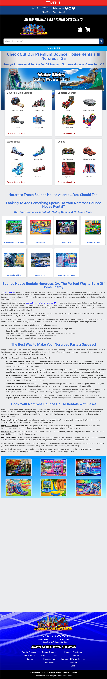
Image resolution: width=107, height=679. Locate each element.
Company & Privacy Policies (73, 659)
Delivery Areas (73, 656)
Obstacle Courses (49, 656)
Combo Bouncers (29, 652)
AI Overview (49, 663)
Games (29, 659)
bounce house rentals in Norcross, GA (41, 303)
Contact (62, 12)
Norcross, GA (10, 292)
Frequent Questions (73, 652)
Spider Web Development (62, 676)
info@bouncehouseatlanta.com (56, 640)
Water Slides (29, 656)
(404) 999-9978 (42, 8)
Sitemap (73, 663)
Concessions (49, 659)
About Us (46, 12)
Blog (73, 666)
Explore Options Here (16, 161)
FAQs (54, 12)
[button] (53, 48)
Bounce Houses (49, 652)
